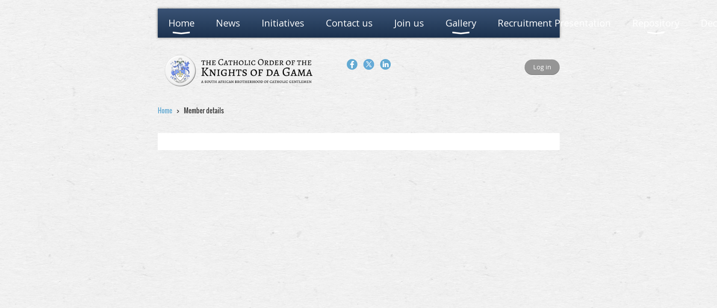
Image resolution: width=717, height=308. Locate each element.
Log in (542, 66)
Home (165, 110)
